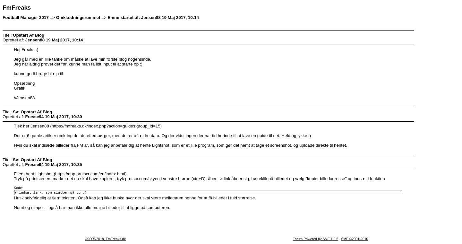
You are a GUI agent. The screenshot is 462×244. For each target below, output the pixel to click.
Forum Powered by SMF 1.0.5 (315, 239)
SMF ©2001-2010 (354, 239)
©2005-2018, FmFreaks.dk (105, 239)
